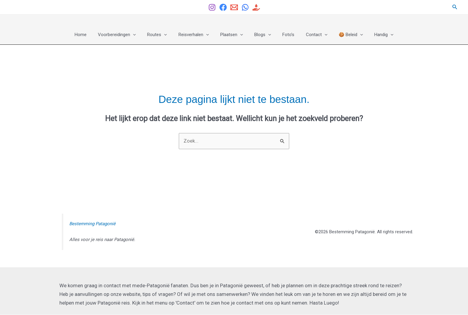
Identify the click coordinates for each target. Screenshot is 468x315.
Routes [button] (163, 35)
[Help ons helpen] (256, 7)
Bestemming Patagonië (92, 224)
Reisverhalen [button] (197, 35)
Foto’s (285, 34)
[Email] (234, 7)
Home (92, 34)
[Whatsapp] (245, 7)
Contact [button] (310, 35)
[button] (455, 7)
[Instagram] (212, 7)
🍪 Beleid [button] (342, 35)
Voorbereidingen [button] (125, 35)
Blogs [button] (261, 35)
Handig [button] (372, 35)
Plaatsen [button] (232, 35)
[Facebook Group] (223, 7)
